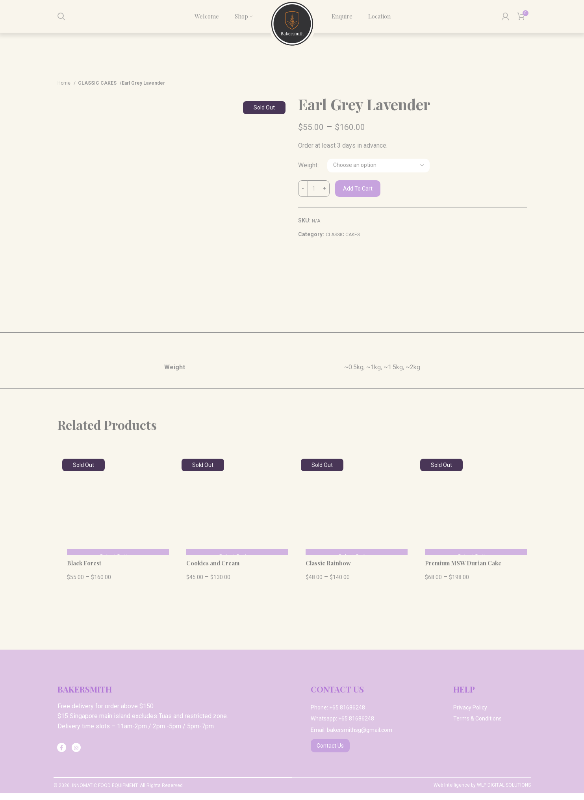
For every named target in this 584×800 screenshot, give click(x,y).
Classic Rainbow (330, 569)
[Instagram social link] (76, 754)
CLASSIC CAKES (95, 90)
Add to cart (358, 195)
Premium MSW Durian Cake (467, 569)
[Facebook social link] (61, 754)
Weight (307, 172)
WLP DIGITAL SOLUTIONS (504, 792)
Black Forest (86, 569)
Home (64, 90)
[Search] (61, 20)
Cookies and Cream (215, 569)
